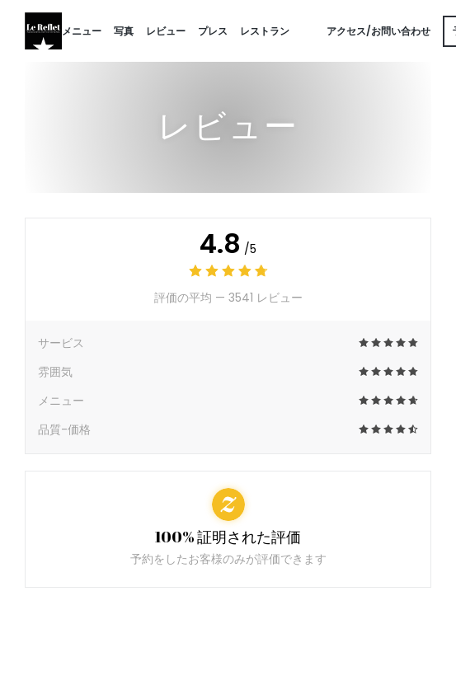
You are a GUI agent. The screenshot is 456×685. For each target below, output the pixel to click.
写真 (124, 31)
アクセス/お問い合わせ (378, 31)
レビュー (166, 31)
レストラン (264, 31)
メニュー (81, 31)
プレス (213, 31)
